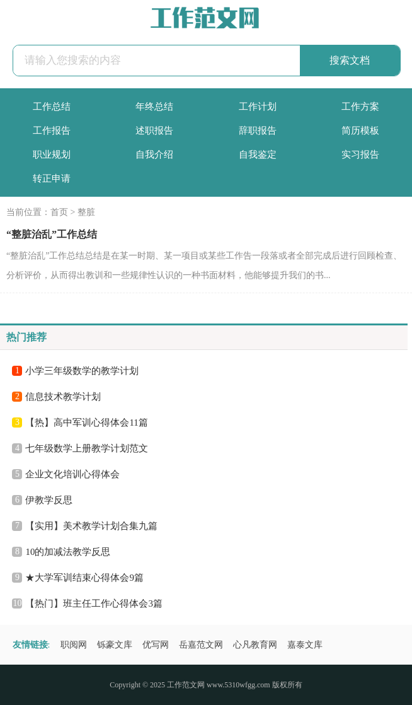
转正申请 (52, 178)
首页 (59, 212)
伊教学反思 (48, 500)
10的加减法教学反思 (67, 552)
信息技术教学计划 (63, 397)
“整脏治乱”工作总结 (51, 234)
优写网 (155, 645)
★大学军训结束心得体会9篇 (84, 578)
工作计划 (258, 107)
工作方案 (360, 107)
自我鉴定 (258, 154)
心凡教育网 (255, 645)
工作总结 (52, 107)
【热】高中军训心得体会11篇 (86, 422)
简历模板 (360, 130)
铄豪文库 (114, 645)
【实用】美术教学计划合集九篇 (91, 526)
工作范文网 (186, 684)
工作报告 (52, 130)
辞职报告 (258, 130)
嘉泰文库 (305, 645)
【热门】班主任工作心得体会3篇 (94, 603)
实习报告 (360, 154)
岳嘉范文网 (201, 645)
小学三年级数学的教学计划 (82, 371)
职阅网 (73, 645)
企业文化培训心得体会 (72, 474)
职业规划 (52, 154)
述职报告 (154, 130)
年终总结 (154, 107)
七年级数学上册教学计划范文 (86, 448)
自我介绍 (154, 154)
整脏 (86, 212)
